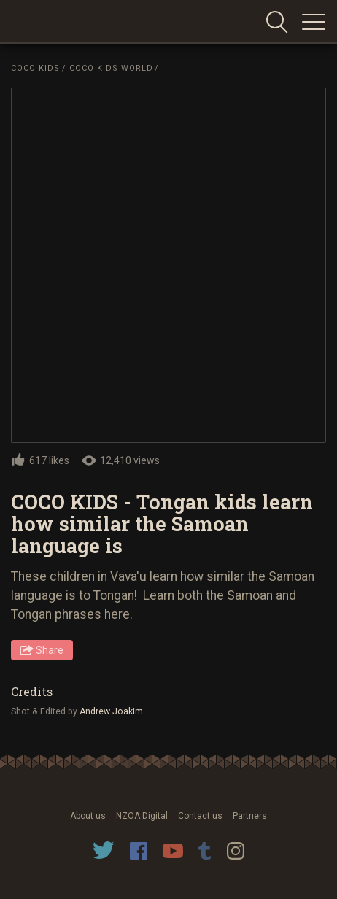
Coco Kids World (111, 68)
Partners (250, 816)
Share (49, 650)
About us (88, 816)
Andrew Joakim (112, 711)
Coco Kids (35, 68)
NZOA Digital (142, 816)
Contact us (200, 816)
